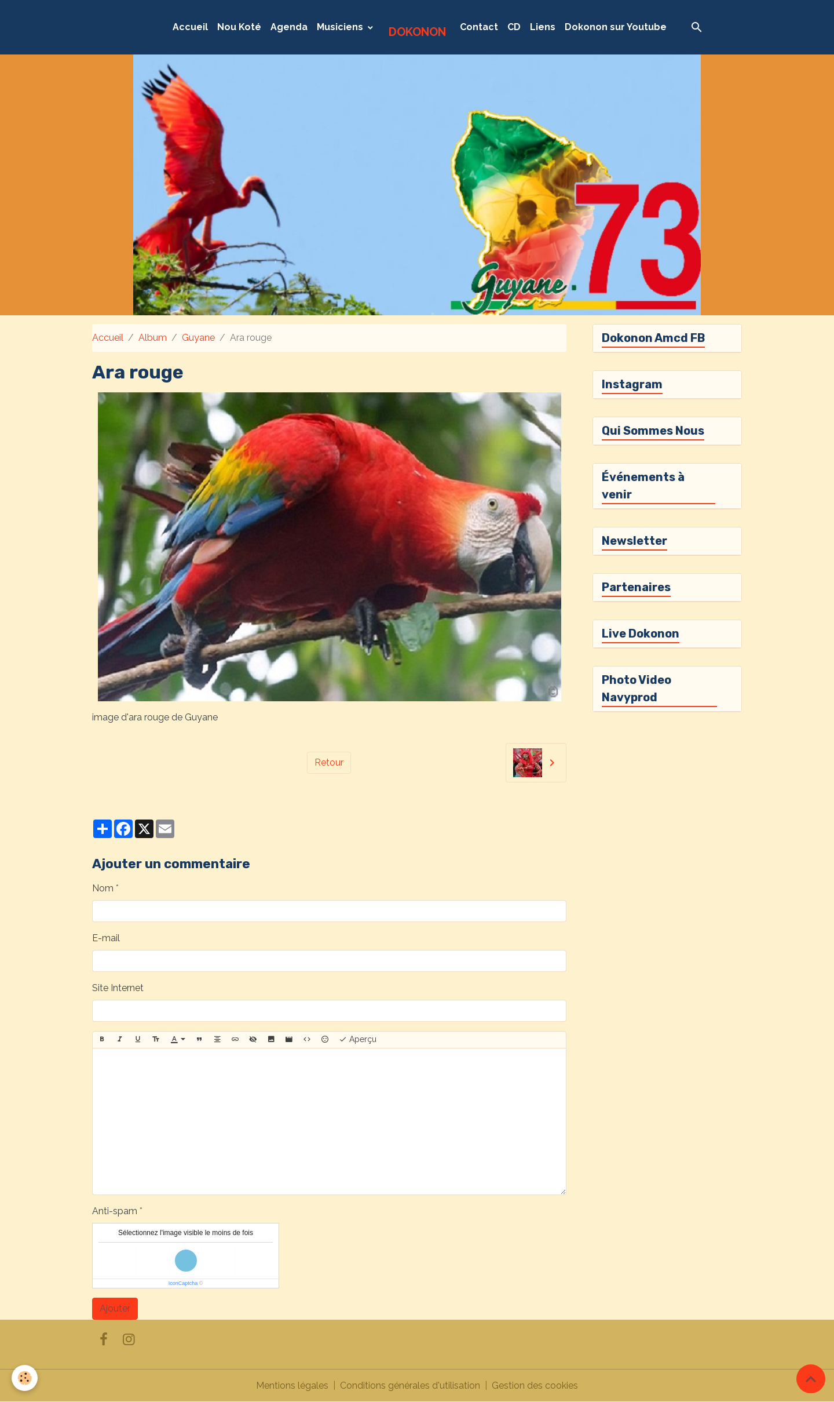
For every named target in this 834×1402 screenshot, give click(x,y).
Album (152, 337)
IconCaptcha (183, 1283)
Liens (542, 26)
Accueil (190, 26)
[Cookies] (25, 1378)
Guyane (198, 337)
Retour (328, 762)
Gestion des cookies (535, 1385)
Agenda (289, 26)
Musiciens (341, 26)
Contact (479, 26)
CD (514, 26)
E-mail (106, 938)
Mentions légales (292, 1385)
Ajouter (115, 1308)
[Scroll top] (810, 1378)
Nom (103, 888)
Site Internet (118, 987)
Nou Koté (239, 26)
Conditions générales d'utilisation (410, 1385)
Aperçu (357, 1040)
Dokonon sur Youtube (616, 26)
